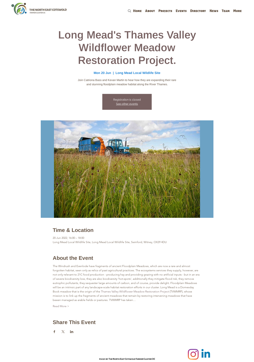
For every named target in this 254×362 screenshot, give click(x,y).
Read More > (61, 306)
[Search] (129, 11)
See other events (127, 104)
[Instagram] (193, 354)
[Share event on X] (63, 331)
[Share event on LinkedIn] (71, 331)
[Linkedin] (205, 354)
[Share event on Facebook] (54, 331)
